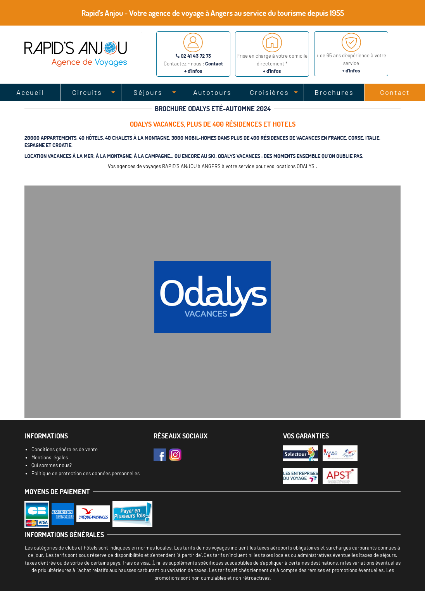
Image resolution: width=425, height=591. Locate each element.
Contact (395, 92)
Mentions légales (49, 457)
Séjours (147, 92)
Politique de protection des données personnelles (85, 473)
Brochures (334, 92)
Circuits (87, 92)
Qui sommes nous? (51, 465)
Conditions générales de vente (64, 449)
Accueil (30, 92)
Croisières (269, 92)
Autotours (212, 92)
